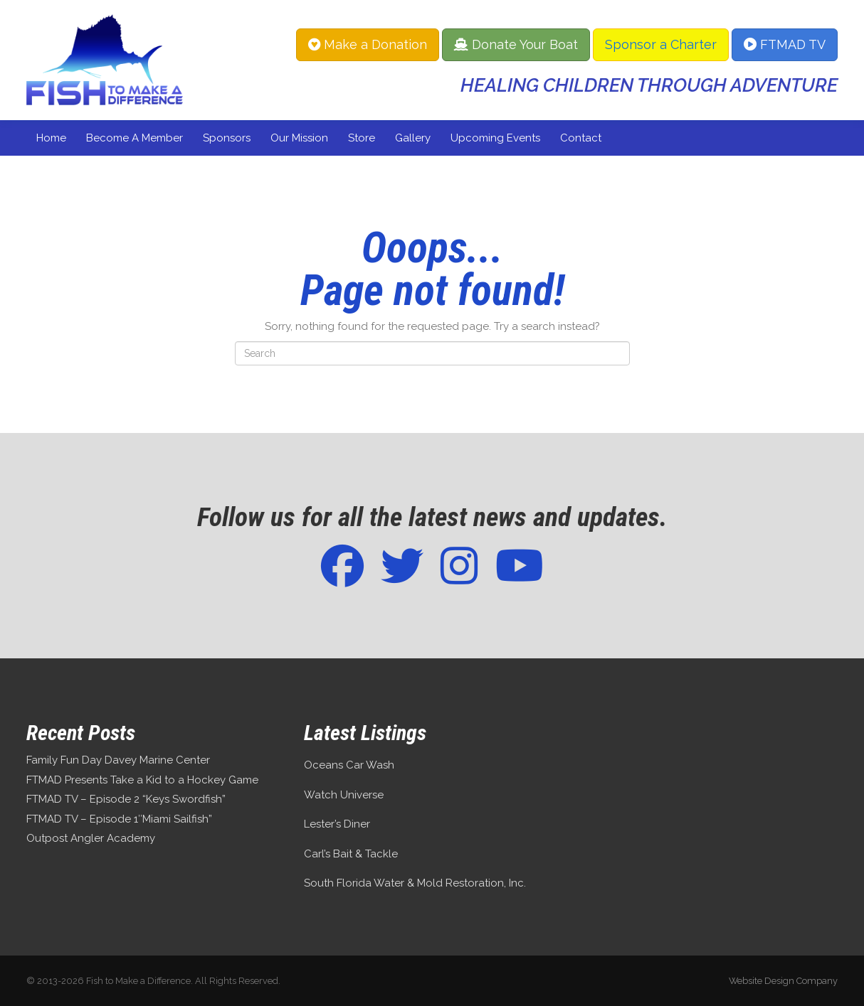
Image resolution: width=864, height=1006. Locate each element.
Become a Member (134, 138)
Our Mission (299, 138)
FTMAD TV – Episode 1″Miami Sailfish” (119, 819)
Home (51, 138)
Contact (580, 138)
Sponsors (227, 138)
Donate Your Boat (516, 44)
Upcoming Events (495, 138)
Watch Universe (344, 794)
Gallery (413, 138)
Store (361, 138)
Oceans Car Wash (349, 765)
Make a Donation (367, 44)
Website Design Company (783, 980)
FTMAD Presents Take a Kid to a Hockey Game (142, 780)
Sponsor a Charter (661, 44)
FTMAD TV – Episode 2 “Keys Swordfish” (126, 799)
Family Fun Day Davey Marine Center (118, 760)
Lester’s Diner (337, 824)
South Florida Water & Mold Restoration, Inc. (415, 883)
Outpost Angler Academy (90, 838)
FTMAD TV (785, 44)
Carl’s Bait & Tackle (351, 853)
